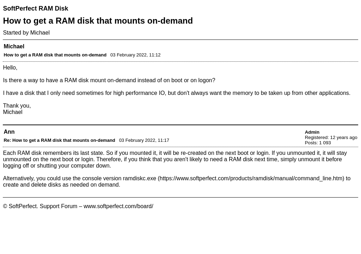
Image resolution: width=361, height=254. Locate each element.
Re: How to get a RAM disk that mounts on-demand (59, 140)
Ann (9, 132)
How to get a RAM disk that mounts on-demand (55, 55)
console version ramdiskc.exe (119, 178)
